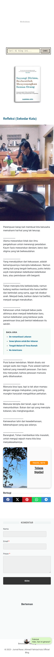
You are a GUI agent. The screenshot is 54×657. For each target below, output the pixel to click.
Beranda (22, 643)
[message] (27, 564)
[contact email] (24, 546)
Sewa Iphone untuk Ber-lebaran (23, 341)
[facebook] (8, 499)
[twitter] (17, 499)
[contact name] (24, 534)
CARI (45, 51)
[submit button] (27, 581)
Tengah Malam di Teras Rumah (23, 346)
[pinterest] (27, 499)
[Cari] (23, 51)
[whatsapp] (36, 499)
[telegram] (46, 499)
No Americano (15, 350)
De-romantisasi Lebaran (20, 337)
